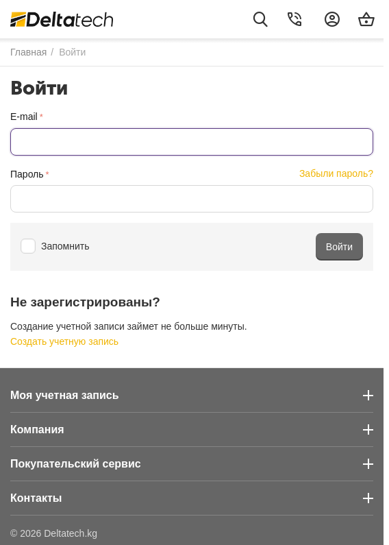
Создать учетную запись (64, 341)
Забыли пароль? (336, 173)
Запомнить (55, 246)
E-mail (24, 116)
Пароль (27, 174)
